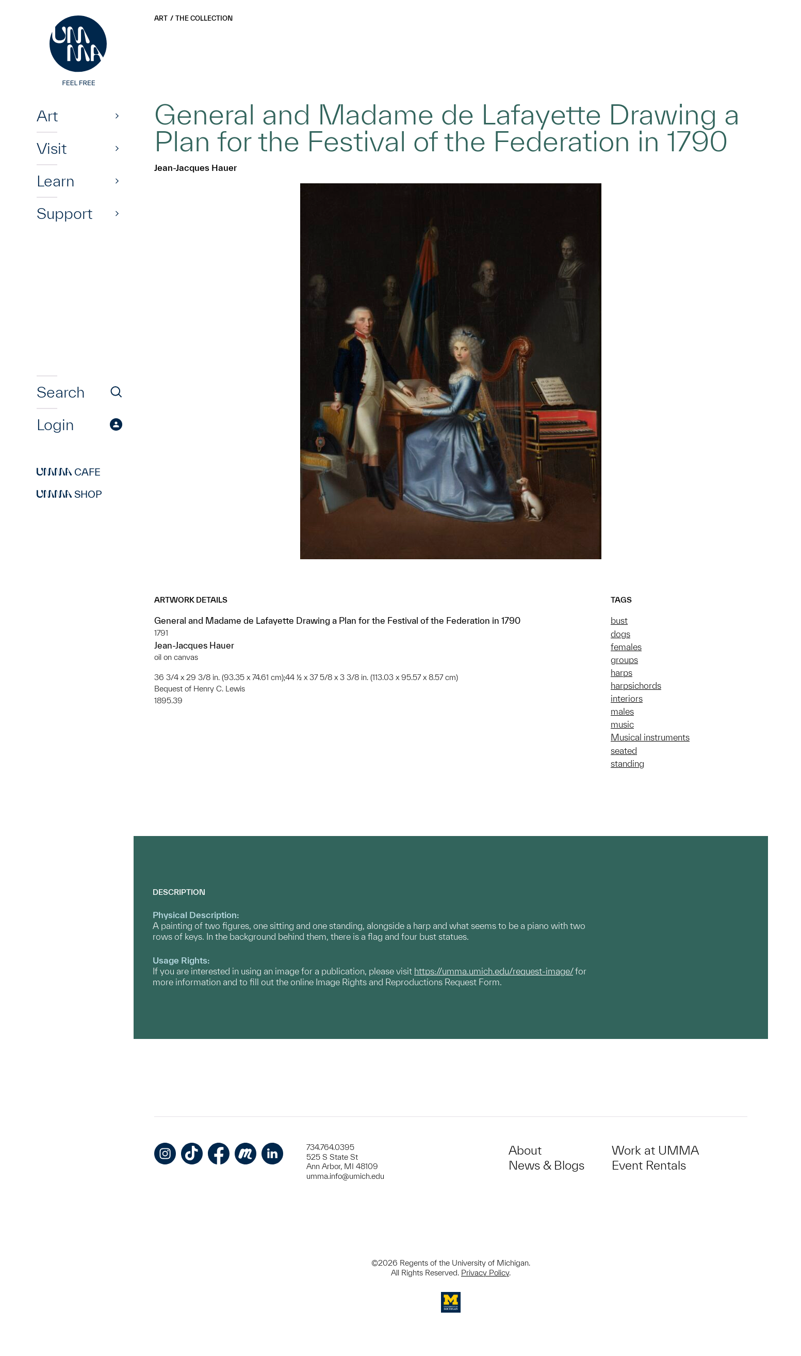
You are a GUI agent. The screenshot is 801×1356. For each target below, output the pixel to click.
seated (624, 750)
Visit (52, 148)
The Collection (204, 18)
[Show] (117, 116)
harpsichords (636, 685)
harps (621, 672)
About (525, 1150)
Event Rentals (649, 1165)
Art (47, 115)
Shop (69, 494)
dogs (620, 634)
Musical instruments (650, 737)
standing (627, 763)
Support (64, 213)
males (622, 711)
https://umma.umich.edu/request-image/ (493, 971)
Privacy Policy (485, 1272)
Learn (55, 181)
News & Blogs (546, 1165)
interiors (627, 698)
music (622, 724)
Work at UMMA (655, 1150)
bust (619, 620)
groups (624, 660)
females (626, 647)
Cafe (69, 472)
